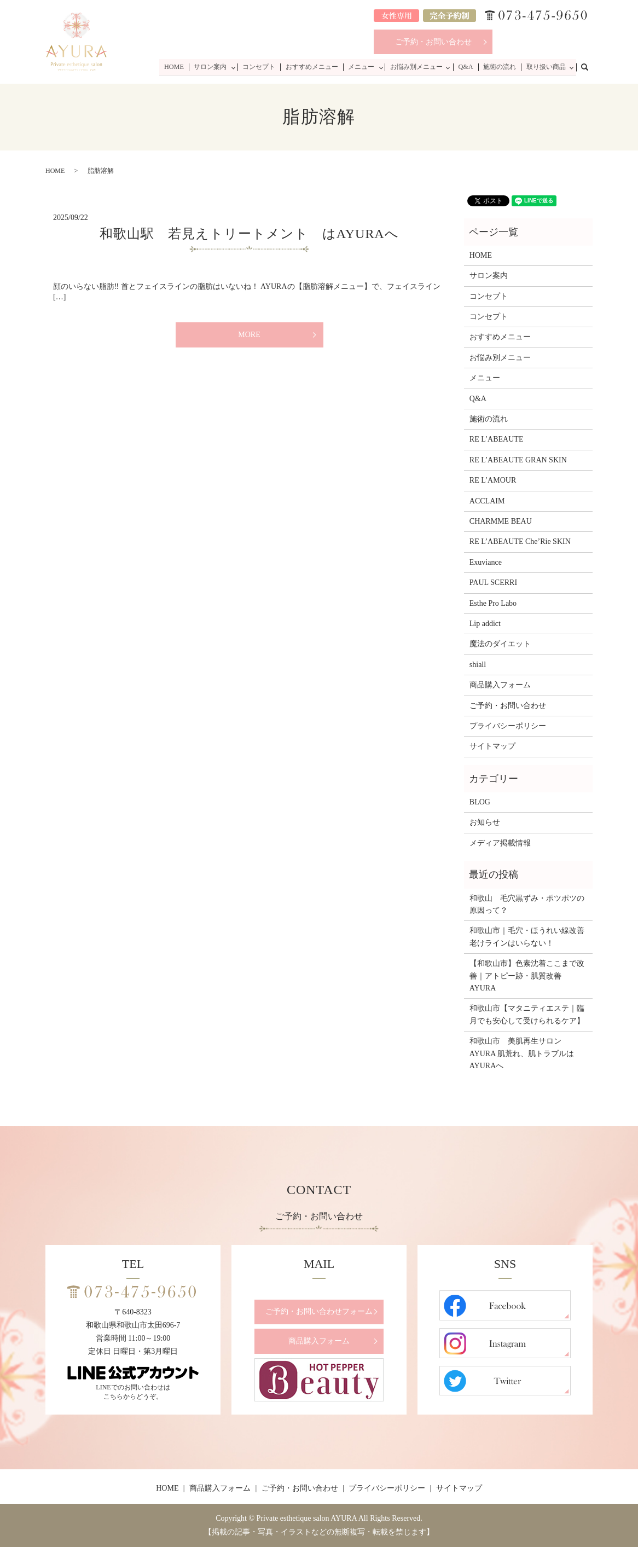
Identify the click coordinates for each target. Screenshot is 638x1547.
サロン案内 (213, 67)
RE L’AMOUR (492, 480)
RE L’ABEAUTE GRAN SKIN (518, 460)
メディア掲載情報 (500, 843)
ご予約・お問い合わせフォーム (319, 1311)
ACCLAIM (487, 501)
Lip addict (485, 623)
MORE (249, 335)
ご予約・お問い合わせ (433, 42)
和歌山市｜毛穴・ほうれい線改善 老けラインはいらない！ (528, 936)
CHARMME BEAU (500, 521)
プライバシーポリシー (507, 726)
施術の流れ (500, 67)
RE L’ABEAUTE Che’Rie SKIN (520, 541)
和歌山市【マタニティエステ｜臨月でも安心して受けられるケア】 (526, 1014)
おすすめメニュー (314, 67)
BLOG (479, 802)
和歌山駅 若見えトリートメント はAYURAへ (249, 234)
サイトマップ (492, 746)
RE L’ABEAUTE (496, 439)
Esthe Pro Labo (493, 603)
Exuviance (485, 562)
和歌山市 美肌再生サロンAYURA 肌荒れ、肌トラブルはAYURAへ (521, 1053)
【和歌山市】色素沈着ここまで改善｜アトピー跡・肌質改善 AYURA (526, 975)
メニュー (363, 67)
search (590, 66)
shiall (477, 664)
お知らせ (484, 822)
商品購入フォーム (500, 685)
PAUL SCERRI (493, 582)
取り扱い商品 (545, 67)
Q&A (467, 67)
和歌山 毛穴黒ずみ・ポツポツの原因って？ (526, 904)
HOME (178, 67)
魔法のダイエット (500, 644)
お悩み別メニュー (418, 67)
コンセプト (262, 67)
